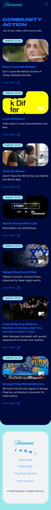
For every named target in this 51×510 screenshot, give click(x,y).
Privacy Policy (25, 469)
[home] (12, 4)
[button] (45, 4)
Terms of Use (26, 461)
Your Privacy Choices (25, 478)
